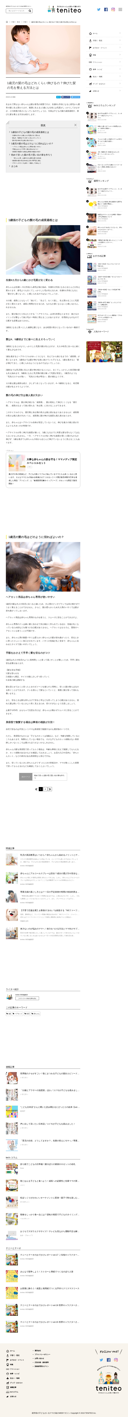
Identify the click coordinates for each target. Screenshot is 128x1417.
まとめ (14, 166)
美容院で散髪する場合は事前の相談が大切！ (26, 152)
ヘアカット (18, 1014)
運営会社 (38, 1351)
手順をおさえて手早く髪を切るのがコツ (25, 149)
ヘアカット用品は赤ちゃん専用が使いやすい (26, 147)
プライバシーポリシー (42, 1354)
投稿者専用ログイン (42, 1366)
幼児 (28, 1014)
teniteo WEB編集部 (21, 995)
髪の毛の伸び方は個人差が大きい (23, 140)
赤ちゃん (36, 1014)
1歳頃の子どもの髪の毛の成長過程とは (30, 132)
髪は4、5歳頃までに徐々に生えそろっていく (26, 138)
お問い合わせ (39, 1358)
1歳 (9, 1014)
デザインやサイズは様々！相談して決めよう (26, 163)
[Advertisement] (24, 1038)
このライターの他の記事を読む (27, 998)
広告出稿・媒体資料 (42, 1362)
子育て (25, 22)
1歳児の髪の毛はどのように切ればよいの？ (32, 143)
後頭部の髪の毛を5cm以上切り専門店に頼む (26, 160)
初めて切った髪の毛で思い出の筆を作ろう (31, 155)
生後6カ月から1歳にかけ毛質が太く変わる (26, 135)
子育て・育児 (15, 22)
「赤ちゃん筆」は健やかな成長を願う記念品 (26, 158)
